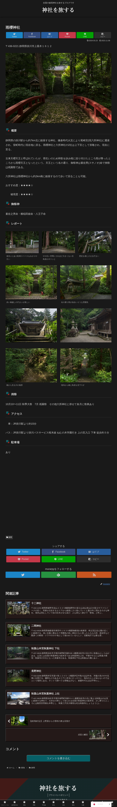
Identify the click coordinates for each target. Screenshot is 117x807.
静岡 (9, 537)
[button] (102, 35)
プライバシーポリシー (58, 798)
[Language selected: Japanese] (101, 804)
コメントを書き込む (58, 761)
